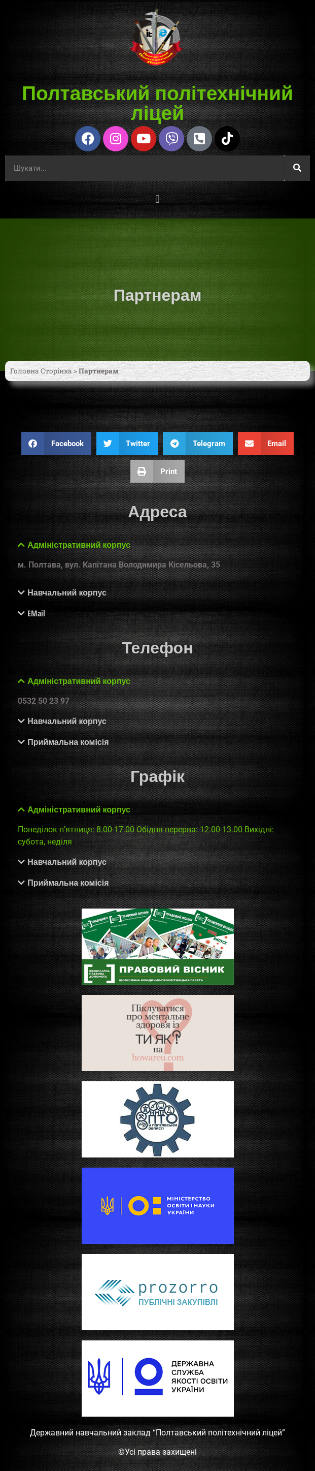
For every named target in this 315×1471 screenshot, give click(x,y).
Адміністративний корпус (78, 544)
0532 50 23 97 (43, 701)
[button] (157, 199)
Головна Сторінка (41, 370)
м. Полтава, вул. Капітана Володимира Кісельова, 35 (119, 565)
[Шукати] (297, 168)
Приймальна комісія (68, 741)
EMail (36, 613)
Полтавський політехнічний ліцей (157, 102)
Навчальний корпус (67, 592)
